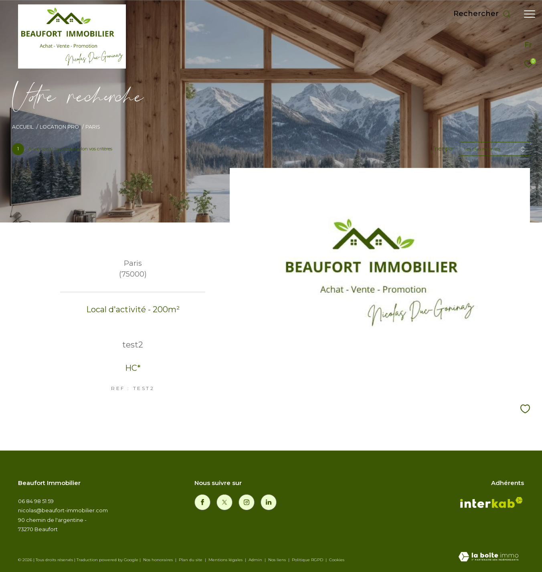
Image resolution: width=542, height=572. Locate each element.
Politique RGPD (307, 559)
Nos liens (277, 559)
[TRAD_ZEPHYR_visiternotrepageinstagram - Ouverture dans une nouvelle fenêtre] (247, 502)
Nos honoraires (158, 559)
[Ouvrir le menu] (529, 14)
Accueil (23, 127)
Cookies (336, 560)
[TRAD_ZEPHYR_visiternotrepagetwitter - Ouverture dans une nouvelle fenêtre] (224, 502)
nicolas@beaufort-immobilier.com (63, 510)
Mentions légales (226, 559)
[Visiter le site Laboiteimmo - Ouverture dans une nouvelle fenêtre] (488, 557)
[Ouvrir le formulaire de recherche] (482, 14)
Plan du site (191, 559)
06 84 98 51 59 (36, 501)
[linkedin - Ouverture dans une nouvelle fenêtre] (269, 502)
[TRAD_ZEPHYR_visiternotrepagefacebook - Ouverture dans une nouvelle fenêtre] (202, 502)
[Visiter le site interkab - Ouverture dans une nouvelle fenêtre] (491, 504)
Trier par (443, 149)
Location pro (59, 127)
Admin (256, 559)
